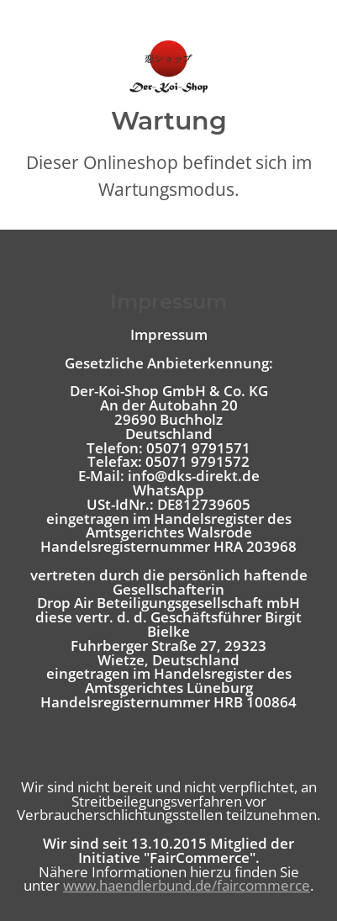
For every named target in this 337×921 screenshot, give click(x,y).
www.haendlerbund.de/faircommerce (186, 885)
